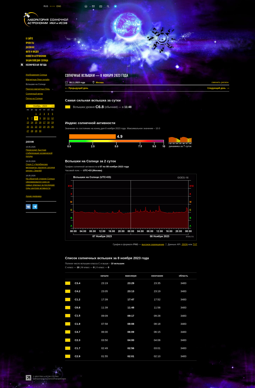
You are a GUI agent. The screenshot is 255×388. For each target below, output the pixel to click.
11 (48, 118)
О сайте (29, 38)
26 (52, 127)
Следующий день (216, 88)
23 (40, 127)
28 (32, 131)
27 (28, 131)
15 (36, 122)
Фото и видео (32, 51)
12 (52, 118)
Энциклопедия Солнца (37, 60)
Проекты (30, 43)
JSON (185, 244)
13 (28, 122)
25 (48, 127)
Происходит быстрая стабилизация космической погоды (39, 153)
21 (32, 127)
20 (28, 127)
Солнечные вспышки (80, 75)
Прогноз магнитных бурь (38, 89)
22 (36, 127)
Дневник (30, 47)
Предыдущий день (78, 88)
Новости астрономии (36, 56)
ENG (58, 6)
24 (44, 127)
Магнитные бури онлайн (37, 79)
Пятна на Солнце (34, 98)
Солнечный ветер (34, 94)
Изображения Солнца (36, 75)
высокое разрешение (153, 244)
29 (36, 131)
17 (44, 122)
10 (44, 118)
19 (52, 122)
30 (40, 131)
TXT (195, 244)
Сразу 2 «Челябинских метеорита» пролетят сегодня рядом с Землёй (40, 167)
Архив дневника (33, 196)
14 (32, 122)
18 (48, 122)
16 (40, 122)
